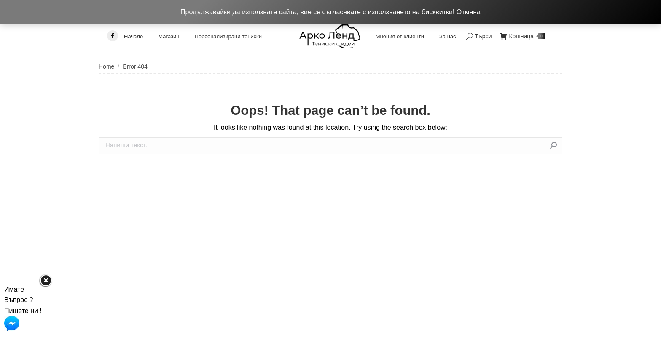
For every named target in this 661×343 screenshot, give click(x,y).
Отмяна (469, 12)
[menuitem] (133, 36)
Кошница (522, 36)
